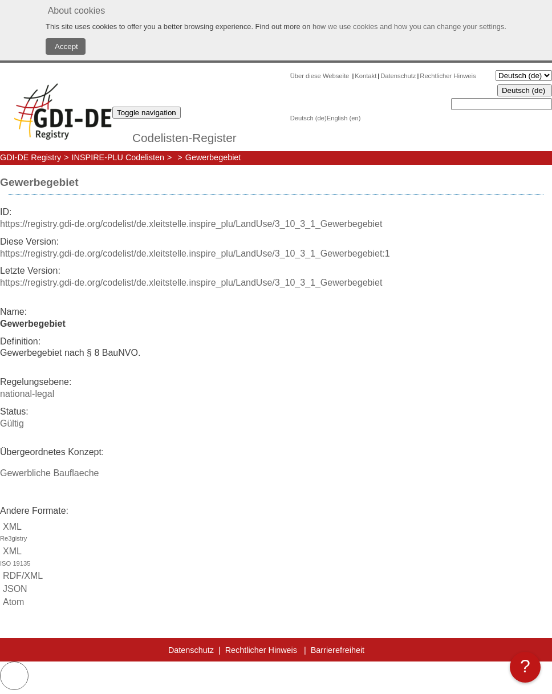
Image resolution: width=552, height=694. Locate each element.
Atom (12, 602)
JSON (13, 589)
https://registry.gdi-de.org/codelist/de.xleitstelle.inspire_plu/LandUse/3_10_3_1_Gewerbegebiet (191, 224)
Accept (65, 46)
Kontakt (365, 75)
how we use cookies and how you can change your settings (408, 26)
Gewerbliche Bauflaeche (49, 473)
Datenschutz (398, 75)
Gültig (12, 423)
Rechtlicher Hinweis (448, 75)
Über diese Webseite (320, 75)
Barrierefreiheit (337, 650)
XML (276, 533)
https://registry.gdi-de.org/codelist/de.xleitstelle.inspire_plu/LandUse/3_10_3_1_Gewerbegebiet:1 (195, 253)
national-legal (27, 394)
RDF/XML (21, 576)
